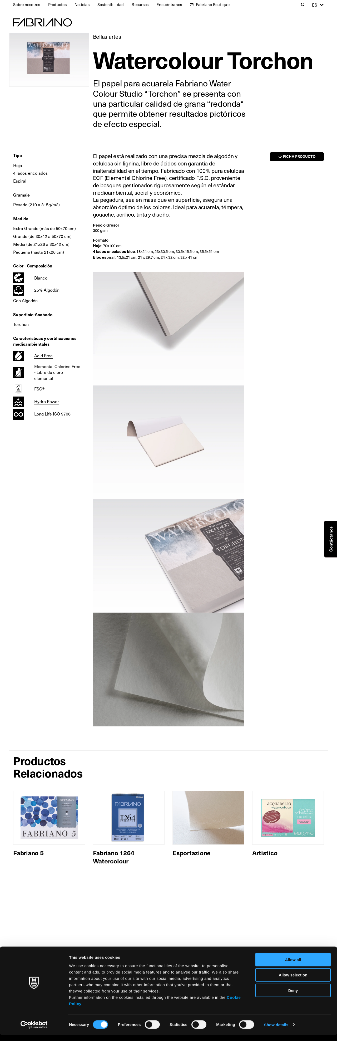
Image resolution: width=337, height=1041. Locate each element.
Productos (57, 4)
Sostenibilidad (110, 4)
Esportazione (191, 852)
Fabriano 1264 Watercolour (113, 856)
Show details (276, 1030)
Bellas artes (107, 36)
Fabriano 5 (28, 852)
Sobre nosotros (26, 4)
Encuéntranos (169, 4)
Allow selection (293, 981)
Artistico (264, 852)
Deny (293, 996)
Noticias (82, 4)
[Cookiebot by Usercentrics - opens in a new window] (34, 1031)
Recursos (140, 4)
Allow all (293, 965)
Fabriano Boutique (213, 4)
